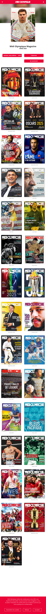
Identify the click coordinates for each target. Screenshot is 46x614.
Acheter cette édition (13, 55)
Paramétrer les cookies (12, 610)
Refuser (27, 610)
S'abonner (34, 55)
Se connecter (34, 61)
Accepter (37, 610)
